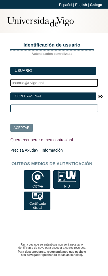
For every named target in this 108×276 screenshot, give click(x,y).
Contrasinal (28, 96)
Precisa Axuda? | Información (36, 150)
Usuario (23, 70)
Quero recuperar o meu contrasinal (41, 140)
